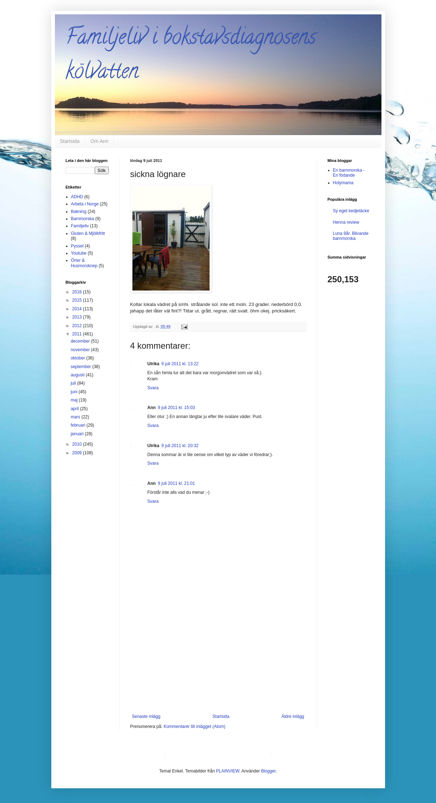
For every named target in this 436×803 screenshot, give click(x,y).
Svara (153, 387)
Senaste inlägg (146, 716)
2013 (77, 317)
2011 (77, 333)
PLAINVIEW (227, 771)
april (75, 408)
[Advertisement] (218, 660)
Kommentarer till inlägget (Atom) (194, 726)
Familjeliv (80, 225)
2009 (77, 452)
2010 (77, 444)
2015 (77, 300)
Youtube (79, 253)
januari (78, 433)
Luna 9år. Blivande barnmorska (351, 236)
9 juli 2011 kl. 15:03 (176, 407)
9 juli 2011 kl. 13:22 (179, 363)
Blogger (268, 771)
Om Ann (99, 141)
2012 (77, 325)
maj (75, 400)
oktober (78, 358)
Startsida (70, 141)
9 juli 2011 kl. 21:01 (176, 483)
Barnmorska (82, 218)
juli (74, 383)
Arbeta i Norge (85, 203)
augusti (78, 374)
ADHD (77, 196)
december (81, 341)
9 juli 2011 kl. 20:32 (179, 445)
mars (76, 416)
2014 (77, 308)
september (81, 366)
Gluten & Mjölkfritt (88, 233)
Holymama (343, 182)
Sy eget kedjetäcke (351, 210)
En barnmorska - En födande (349, 173)
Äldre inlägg (292, 716)
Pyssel (77, 246)
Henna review (346, 222)
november (81, 349)
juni (75, 391)
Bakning (78, 211)
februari (78, 425)
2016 (77, 291)
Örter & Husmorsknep (84, 263)
